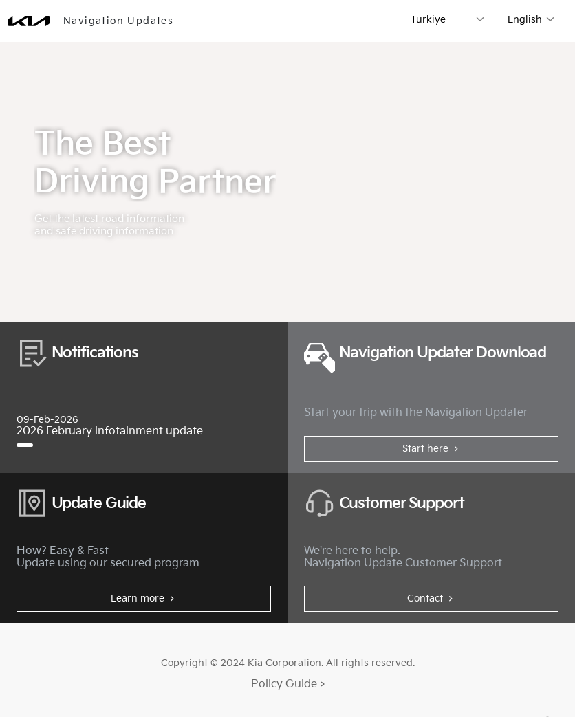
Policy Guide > (288, 684)
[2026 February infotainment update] (25, 445)
